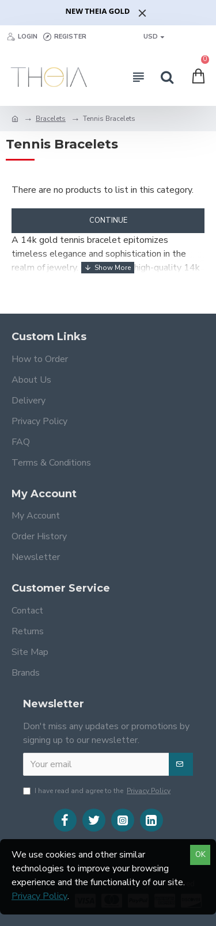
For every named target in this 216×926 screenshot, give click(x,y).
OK (200, 854)
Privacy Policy (39, 896)
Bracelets (51, 118)
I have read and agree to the (97, 791)
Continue (108, 220)
